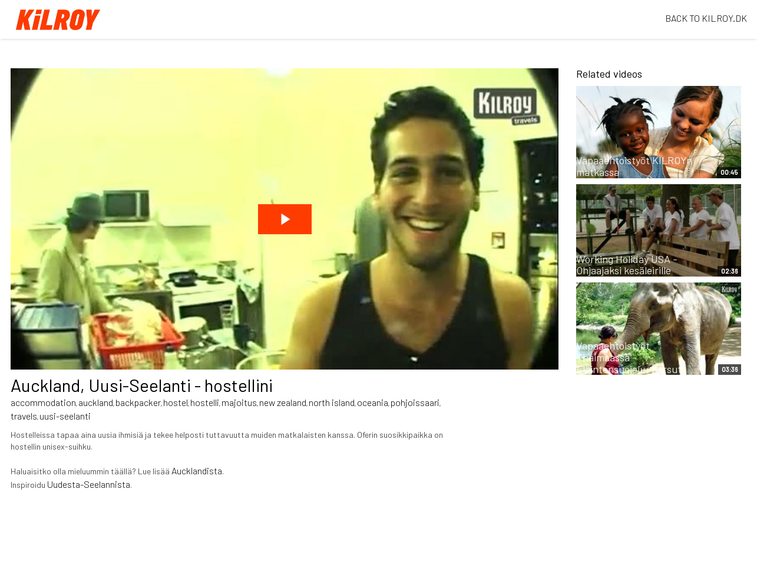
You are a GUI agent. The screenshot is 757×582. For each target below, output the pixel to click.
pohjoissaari (415, 402)
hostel (175, 402)
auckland (95, 402)
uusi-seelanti (65, 415)
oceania (372, 402)
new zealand (282, 402)
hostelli (204, 402)
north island (332, 402)
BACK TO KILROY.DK (706, 18)
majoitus (239, 402)
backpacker (138, 402)
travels (24, 415)
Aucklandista (196, 470)
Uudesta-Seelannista (88, 484)
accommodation (43, 402)
